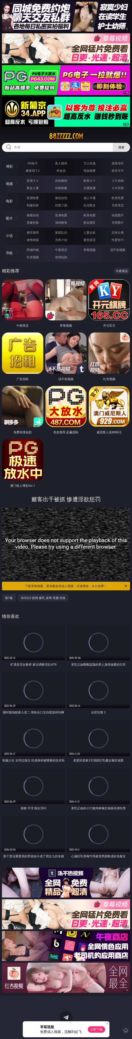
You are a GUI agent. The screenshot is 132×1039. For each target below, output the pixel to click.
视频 (9, 183)
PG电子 (33, 163)
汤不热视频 (117, 250)
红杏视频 (33, 257)
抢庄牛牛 (118, 171)
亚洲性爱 (33, 198)
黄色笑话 (89, 240)
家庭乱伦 (61, 232)
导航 (9, 253)
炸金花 (61, 171)
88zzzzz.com (66, 136)
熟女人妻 (33, 188)
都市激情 (33, 232)
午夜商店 (61, 250)
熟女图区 (89, 222)
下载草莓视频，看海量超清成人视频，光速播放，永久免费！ (76, 586)
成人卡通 (89, 198)
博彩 (9, 166)
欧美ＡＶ (89, 180)
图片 (9, 218)
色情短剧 (61, 257)
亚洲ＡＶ (33, 180)
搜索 (121, 147)
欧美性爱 (118, 198)
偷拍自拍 (61, 198)
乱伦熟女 (89, 205)
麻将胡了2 (33, 171)
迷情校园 (33, 240)
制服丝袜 (33, 205)
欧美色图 (89, 215)
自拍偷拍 (61, 180)
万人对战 (89, 163)
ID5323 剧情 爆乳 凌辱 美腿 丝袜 (43, 598)
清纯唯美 (61, 222)
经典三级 (61, 205)
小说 (9, 235)
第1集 (9, 598)
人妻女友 (89, 232)
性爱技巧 (118, 240)
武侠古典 (118, 232)
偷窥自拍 (33, 215)
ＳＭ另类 (118, 188)
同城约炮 (33, 250)
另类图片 (118, 222)
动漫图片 (118, 215)
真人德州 (61, 163)
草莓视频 (89, 250)
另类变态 (118, 205)
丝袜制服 (61, 188)
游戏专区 (118, 163)
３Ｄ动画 (118, 180)
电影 (9, 201)
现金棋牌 (89, 171)
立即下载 (96, 1029)
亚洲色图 (61, 215)
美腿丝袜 (33, 222)
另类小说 (61, 240)
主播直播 (89, 188)
